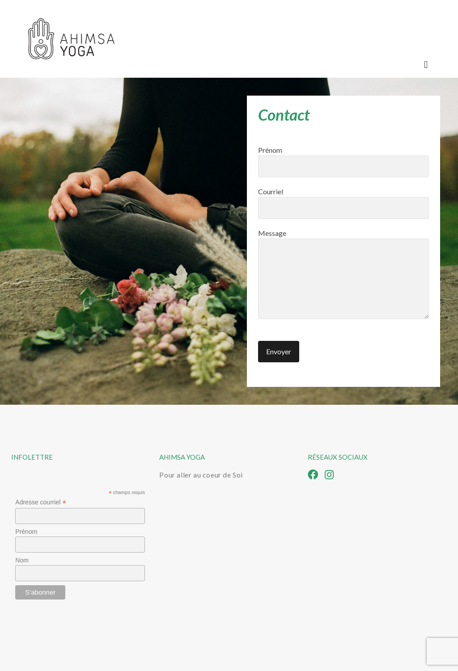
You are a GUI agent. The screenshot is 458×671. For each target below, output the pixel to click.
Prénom (343, 161)
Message (343, 274)
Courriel (343, 203)
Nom (22, 560)
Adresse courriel (40, 502)
